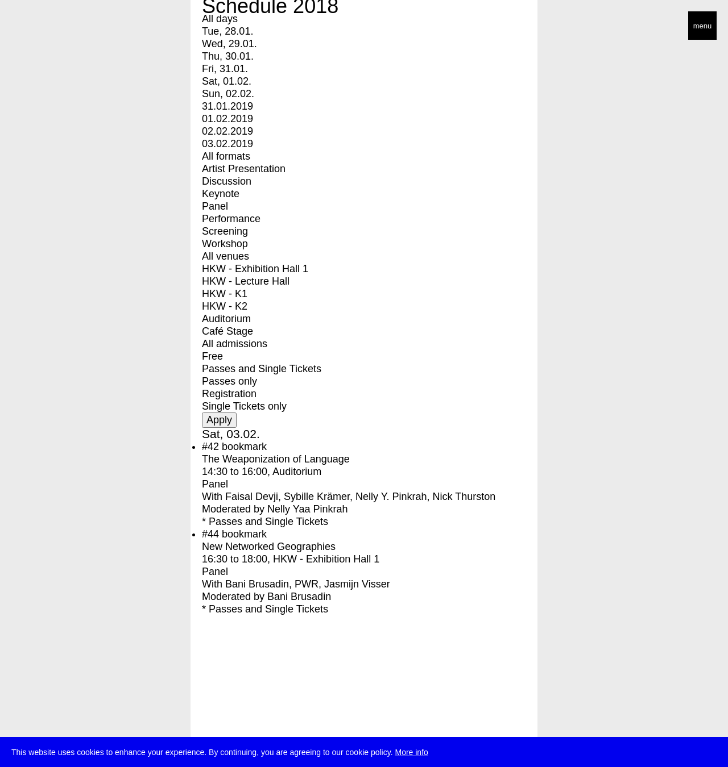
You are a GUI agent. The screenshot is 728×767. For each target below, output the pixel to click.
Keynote (220, 193)
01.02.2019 (227, 118)
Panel (215, 206)
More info (411, 754)
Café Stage (227, 331)
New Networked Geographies (269, 546)
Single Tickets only (244, 406)
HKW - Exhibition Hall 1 (255, 268)
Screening (225, 231)
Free (212, 356)
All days (220, 18)
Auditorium (226, 318)
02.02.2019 (227, 131)
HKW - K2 (224, 306)
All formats (226, 156)
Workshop (225, 243)
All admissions (234, 343)
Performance (231, 218)
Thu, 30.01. (228, 56)
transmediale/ (44, 26)
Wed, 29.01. (229, 43)
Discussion (226, 181)
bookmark (244, 446)
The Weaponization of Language (276, 459)
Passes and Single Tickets (261, 368)
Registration (229, 393)
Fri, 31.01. (225, 68)
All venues (225, 256)
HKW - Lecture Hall (245, 281)
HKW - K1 (224, 293)
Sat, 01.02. (226, 81)
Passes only (229, 381)
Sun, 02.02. (228, 93)
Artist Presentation (244, 168)
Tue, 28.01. (227, 31)
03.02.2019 (227, 143)
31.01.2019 (227, 106)
